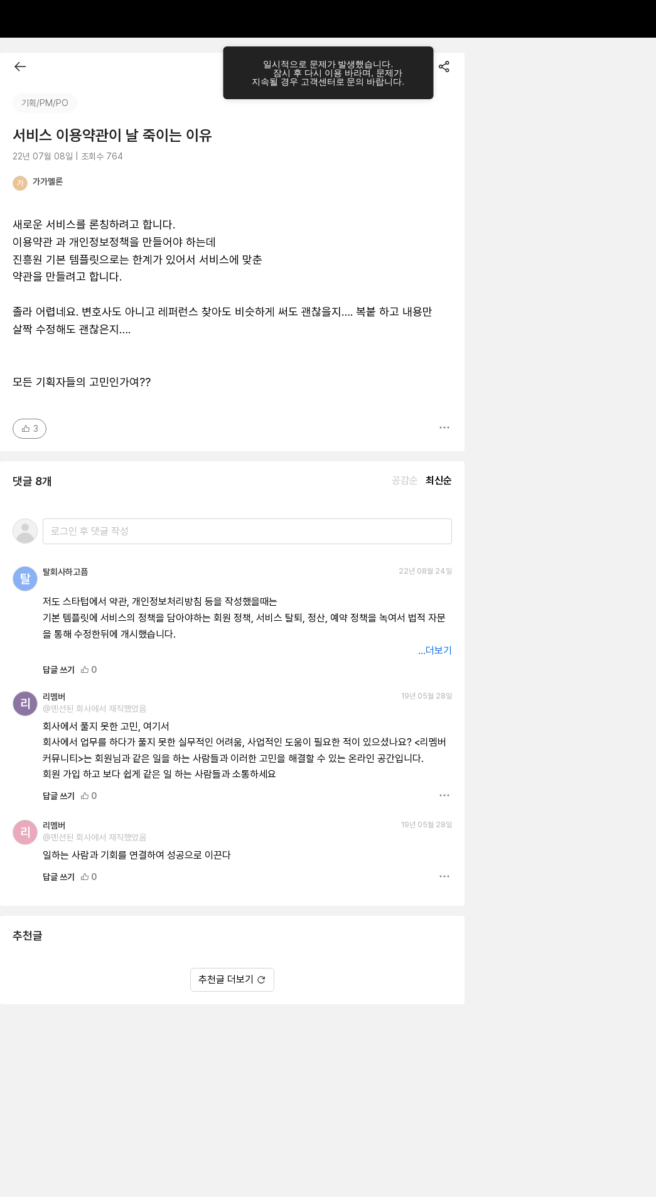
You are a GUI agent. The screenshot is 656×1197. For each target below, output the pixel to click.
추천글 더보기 (232, 979)
